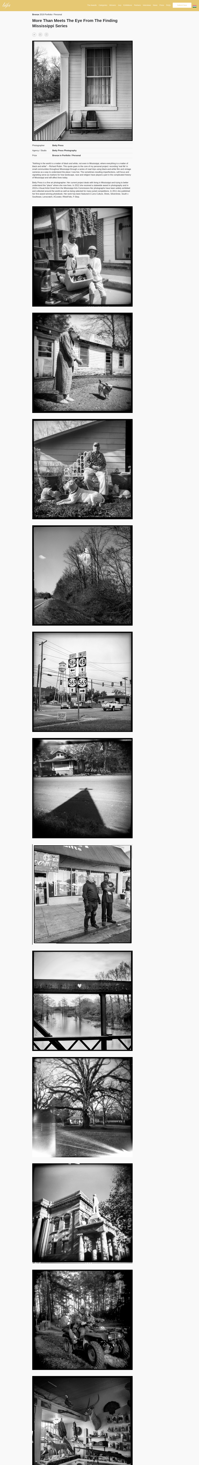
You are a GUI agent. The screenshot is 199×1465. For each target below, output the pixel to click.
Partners (137, 5)
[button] (34, 35)
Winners (112, 5)
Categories (103, 5)
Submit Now (182, 5)
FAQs (168, 5)
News (155, 5)
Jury (119, 5)
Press (162, 5)
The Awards (92, 5)
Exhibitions (127, 5)
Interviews (147, 5)
